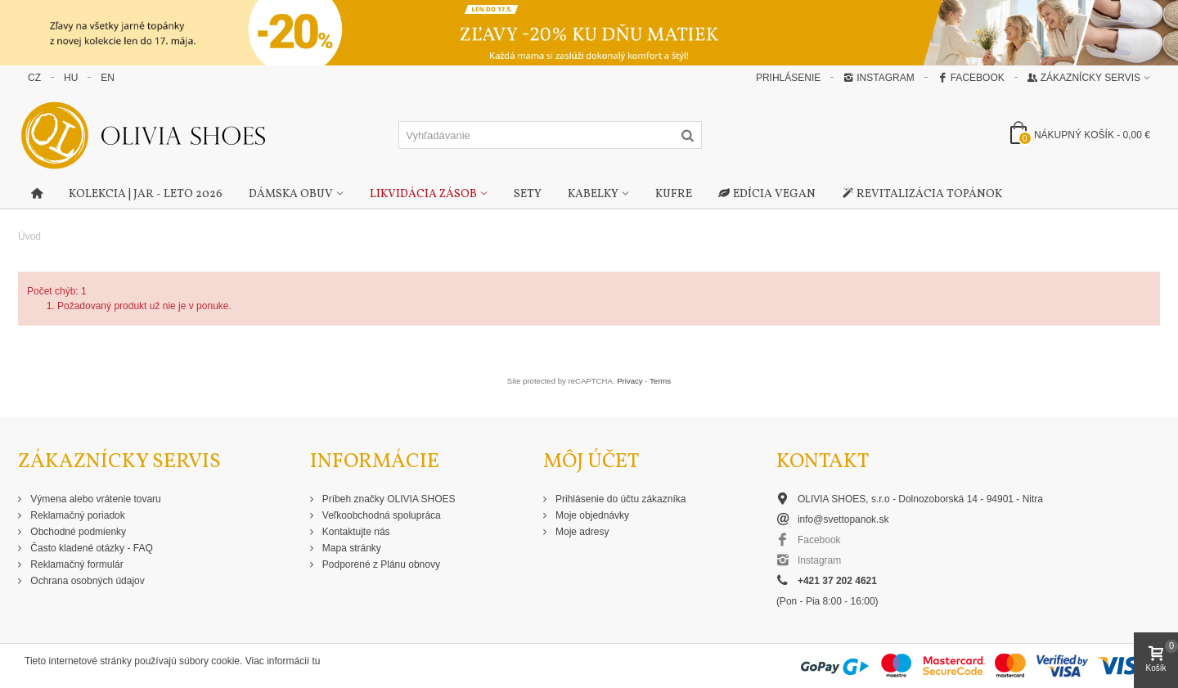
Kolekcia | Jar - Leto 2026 (146, 194)
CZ (34, 77)
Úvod (29, 236)
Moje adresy (581, 531)
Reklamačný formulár (76, 564)
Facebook (971, 77)
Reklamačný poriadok (76, 515)
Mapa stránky (350, 548)
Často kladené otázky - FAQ (90, 548)
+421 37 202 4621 (837, 581)
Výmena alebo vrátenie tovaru (94, 499)
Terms (660, 380)
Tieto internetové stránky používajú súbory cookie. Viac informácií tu (173, 661)
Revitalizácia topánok (922, 194)
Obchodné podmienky (77, 531)
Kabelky (593, 194)
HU (71, 77)
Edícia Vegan (767, 194)
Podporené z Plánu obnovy (380, 564)
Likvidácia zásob (423, 194)
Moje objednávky (591, 515)
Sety (528, 194)
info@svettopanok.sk (843, 519)
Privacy (629, 380)
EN (108, 77)
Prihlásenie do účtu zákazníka (619, 499)
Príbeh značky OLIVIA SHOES (388, 499)
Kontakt (822, 461)
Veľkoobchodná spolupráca (380, 515)
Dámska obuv (291, 194)
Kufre (673, 194)
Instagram (878, 77)
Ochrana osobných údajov (86, 581)
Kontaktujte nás (355, 531)
